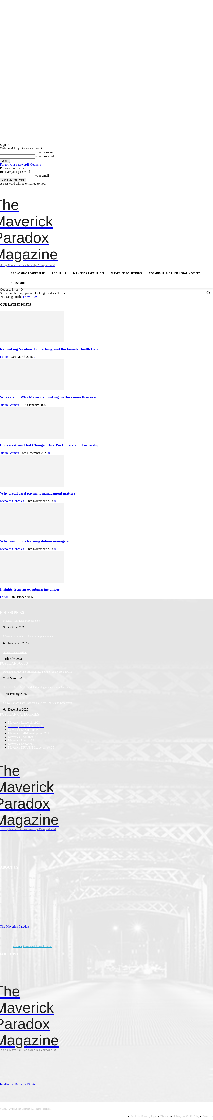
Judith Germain (10, 405)
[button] (208, 292)
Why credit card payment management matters (37, 493)
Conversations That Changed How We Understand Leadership (49, 445)
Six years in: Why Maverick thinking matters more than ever (48, 397)
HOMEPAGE (31, 296)
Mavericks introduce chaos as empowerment (28, 636)
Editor (4, 356)
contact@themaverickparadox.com (32, 946)
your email (42, 175)
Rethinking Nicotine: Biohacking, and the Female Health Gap (49, 349)
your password (44, 156)
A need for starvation (15, 652)
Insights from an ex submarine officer (30, 589)
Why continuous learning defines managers (34, 541)
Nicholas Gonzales (12, 501)
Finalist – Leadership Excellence (21, 620)
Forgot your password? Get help (20, 164)
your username (44, 152)
